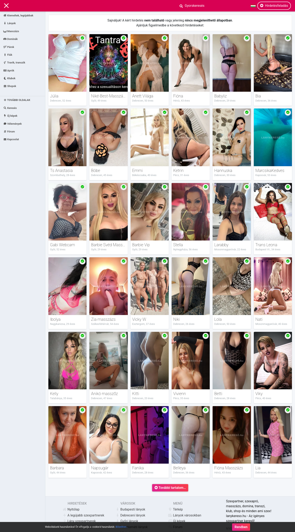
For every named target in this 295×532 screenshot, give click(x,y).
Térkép (178, 509)
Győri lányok (129, 521)
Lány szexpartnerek (82, 521)
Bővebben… (122, 530)
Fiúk (7, 54)
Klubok (9, 78)
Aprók (8, 70)
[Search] (211, 5)
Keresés (10, 108)
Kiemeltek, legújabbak (18, 15)
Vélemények (12, 123)
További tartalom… (170, 488)
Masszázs (11, 31)
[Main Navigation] (6, 6)
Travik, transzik (14, 62)
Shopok (9, 86)
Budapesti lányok (133, 509)
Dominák (10, 39)
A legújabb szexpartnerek (86, 515)
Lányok (9, 23)
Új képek (10, 115)
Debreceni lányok (133, 515)
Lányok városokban (187, 515)
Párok (8, 46)
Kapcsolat (11, 139)
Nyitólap (74, 509)
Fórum (9, 131)
